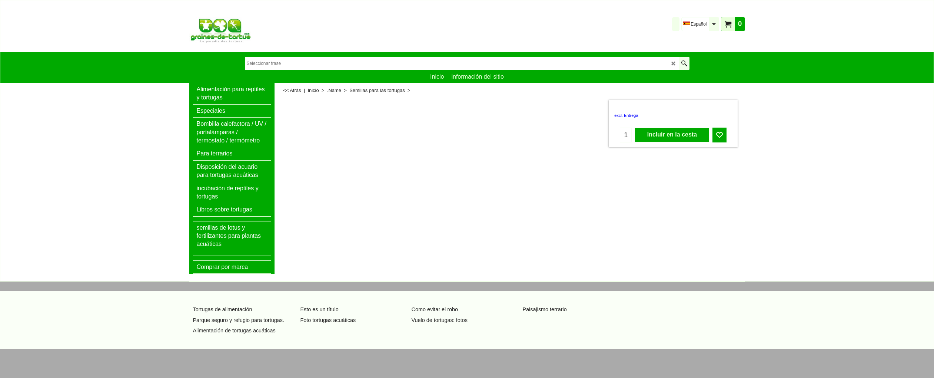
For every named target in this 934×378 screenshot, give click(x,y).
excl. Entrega (626, 115)
